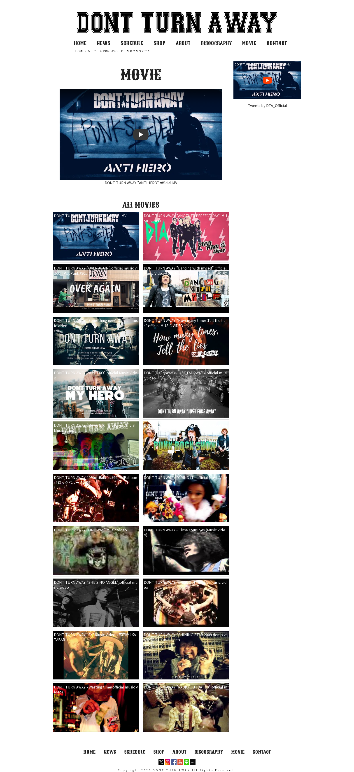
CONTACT (277, 43)
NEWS (103, 43)
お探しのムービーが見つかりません (126, 51)
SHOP (159, 43)
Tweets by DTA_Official (267, 105)
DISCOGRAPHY (216, 43)
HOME (80, 43)
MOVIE (249, 43)
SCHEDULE (132, 43)
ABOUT (183, 43)
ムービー (93, 51)
